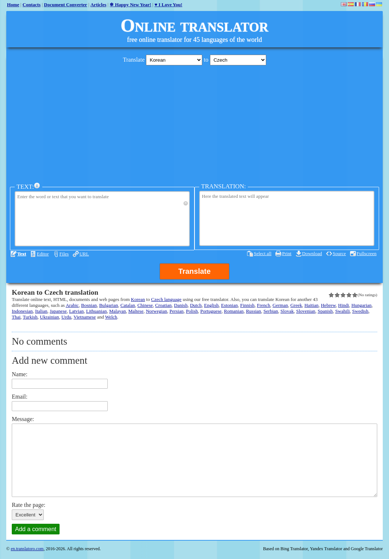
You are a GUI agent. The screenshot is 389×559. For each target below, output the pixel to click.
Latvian (76, 311)
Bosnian (89, 305)
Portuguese (211, 311)
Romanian (233, 311)
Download (312, 253)
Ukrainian (49, 317)
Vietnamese (85, 317)
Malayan (117, 311)
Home (13, 4)
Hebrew (328, 305)
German (280, 305)
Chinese (145, 305)
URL (84, 254)
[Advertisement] (194, 122)
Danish (181, 305)
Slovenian (305, 311)
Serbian (271, 311)
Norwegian (156, 311)
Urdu (66, 317)
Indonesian (22, 311)
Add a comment (35, 529)
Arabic (72, 305)
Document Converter (65, 4)
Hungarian (361, 305)
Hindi (343, 305)
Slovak (287, 311)
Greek (296, 305)
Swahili (342, 311)
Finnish (247, 305)
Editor (43, 254)
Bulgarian (108, 305)
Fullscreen (366, 253)
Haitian (311, 305)
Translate (194, 271)
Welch (111, 317)
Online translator (194, 25)
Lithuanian (96, 311)
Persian (176, 311)
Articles (98, 4)
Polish (192, 311)
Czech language (166, 299)
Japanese (58, 311)
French (263, 305)
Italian (41, 311)
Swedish (360, 311)
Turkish (30, 317)
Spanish (325, 311)
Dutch (196, 305)
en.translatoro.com (27, 548)
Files (64, 254)
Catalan (127, 305)
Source (339, 253)
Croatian (163, 305)
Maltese (135, 311)
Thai (16, 317)
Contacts (31, 4)
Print (286, 253)
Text (21, 254)
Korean (138, 299)
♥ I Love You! (168, 4)
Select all (262, 253)
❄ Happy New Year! (130, 4)
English (211, 305)
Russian (253, 311)
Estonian (229, 305)
